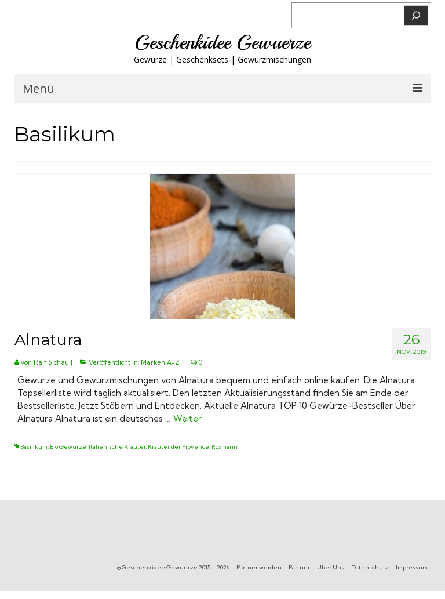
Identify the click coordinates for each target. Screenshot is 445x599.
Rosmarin (224, 447)
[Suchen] (416, 15)
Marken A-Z (160, 362)
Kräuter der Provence (178, 447)
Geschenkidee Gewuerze (222, 42)
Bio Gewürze (68, 447)
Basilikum (34, 447)
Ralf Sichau (51, 362)
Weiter (187, 418)
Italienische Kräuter (117, 447)
